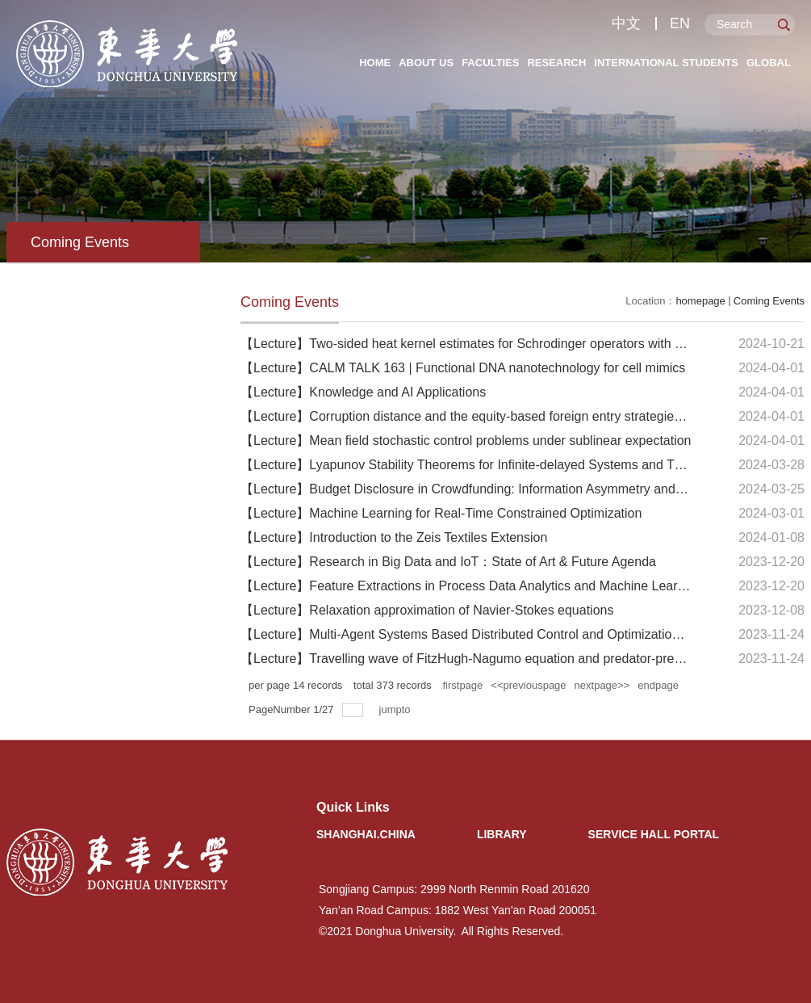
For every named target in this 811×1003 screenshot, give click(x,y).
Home (375, 63)
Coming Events (769, 301)
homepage (700, 301)
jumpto (396, 709)
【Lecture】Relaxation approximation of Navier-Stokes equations (426, 610)
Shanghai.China (366, 834)
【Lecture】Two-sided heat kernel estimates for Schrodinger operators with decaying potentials (512, 343)
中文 (626, 23)
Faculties (490, 63)
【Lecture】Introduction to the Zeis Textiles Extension (393, 537)
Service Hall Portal (654, 834)
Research (556, 63)
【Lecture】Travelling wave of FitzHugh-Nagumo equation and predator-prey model (479, 658)
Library (502, 834)
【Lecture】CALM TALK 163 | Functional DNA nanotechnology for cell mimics (462, 368)
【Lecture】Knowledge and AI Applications (363, 392)
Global (768, 63)
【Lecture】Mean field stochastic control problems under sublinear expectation (466, 440)
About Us (426, 63)
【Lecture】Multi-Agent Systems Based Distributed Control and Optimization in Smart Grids (502, 634)
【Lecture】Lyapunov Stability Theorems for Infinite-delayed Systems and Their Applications (504, 465)
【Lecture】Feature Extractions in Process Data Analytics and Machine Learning (471, 586)
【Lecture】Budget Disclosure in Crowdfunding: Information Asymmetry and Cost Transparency (514, 489)
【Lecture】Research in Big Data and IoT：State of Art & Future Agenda (448, 562)
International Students (666, 63)
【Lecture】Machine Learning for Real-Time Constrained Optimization (441, 513)
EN (680, 23)
